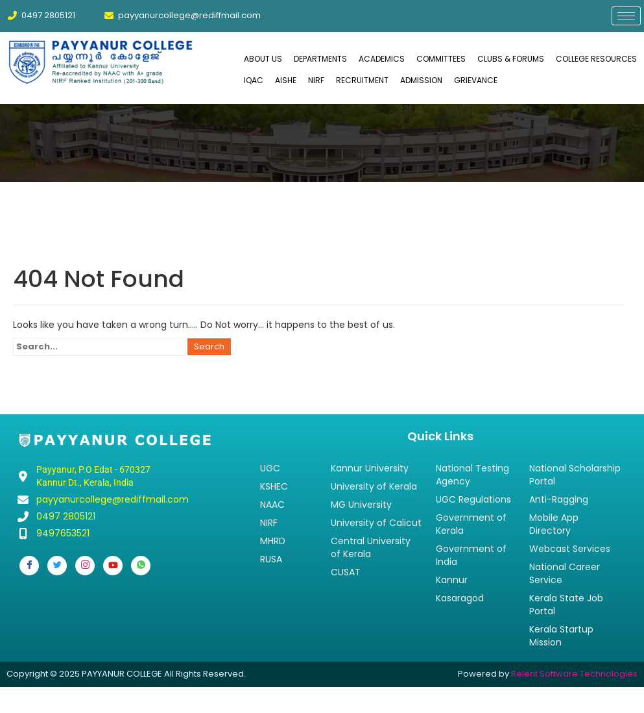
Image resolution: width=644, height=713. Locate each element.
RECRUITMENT (362, 80)
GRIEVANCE (475, 80)
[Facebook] (29, 565)
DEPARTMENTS (320, 58)
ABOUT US (263, 58)
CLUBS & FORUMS (510, 58)
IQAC (253, 80)
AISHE (285, 80)
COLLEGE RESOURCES (596, 58)
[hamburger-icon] (626, 15)
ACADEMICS (382, 58)
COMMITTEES (441, 58)
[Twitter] (57, 565)
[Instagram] (85, 565)
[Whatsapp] (140, 565)
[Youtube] (113, 565)
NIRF (316, 80)
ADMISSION (421, 80)
